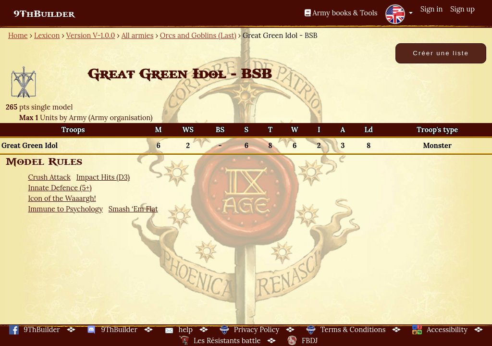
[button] (399, 14)
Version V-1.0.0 (90, 35)
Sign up (462, 8)
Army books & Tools (341, 12)
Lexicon (47, 35)
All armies (138, 35)
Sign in (431, 8)
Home (18, 35)
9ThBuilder (43, 14)
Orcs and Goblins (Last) (198, 35)
